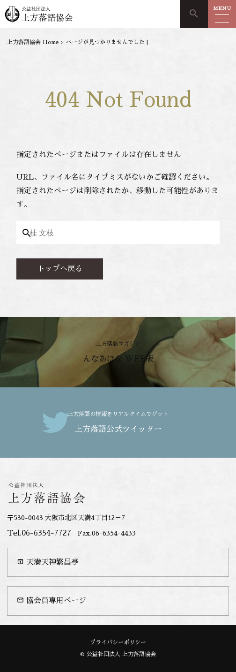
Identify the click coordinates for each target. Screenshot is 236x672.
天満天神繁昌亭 (48, 562)
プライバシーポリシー (118, 642)
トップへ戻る (59, 268)
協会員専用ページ (51, 600)
